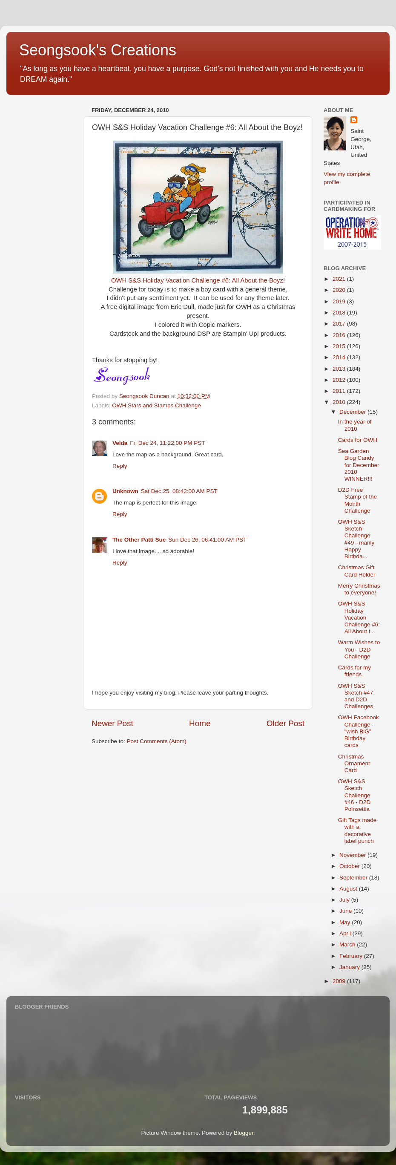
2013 (340, 369)
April (346, 933)
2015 (340, 346)
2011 (340, 391)
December (353, 412)
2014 (340, 357)
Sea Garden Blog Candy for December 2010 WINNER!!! (358, 465)
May (345, 922)
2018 (340, 312)
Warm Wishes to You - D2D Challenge (359, 649)
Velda (119, 443)
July (345, 900)
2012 (340, 380)
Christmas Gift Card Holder (357, 570)
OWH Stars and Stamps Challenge (156, 405)
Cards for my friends (354, 671)
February (351, 956)
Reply (119, 466)
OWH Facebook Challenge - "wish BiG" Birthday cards (358, 731)
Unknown (125, 491)
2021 (340, 279)
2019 (340, 301)
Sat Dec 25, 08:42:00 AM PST (179, 491)
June (346, 911)
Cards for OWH (357, 440)
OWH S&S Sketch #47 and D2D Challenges (355, 696)
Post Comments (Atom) (157, 741)
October (350, 866)
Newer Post (112, 723)
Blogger (243, 1133)
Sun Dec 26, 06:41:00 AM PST (207, 539)
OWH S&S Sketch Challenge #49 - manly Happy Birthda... (356, 539)
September (354, 877)
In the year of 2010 (355, 425)
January (350, 967)
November (353, 855)
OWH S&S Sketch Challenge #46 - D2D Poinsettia (354, 795)
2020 (340, 290)
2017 (340, 323)
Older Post (285, 723)
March (348, 944)
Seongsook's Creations (97, 50)
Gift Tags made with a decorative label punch (357, 830)
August (349, 888)
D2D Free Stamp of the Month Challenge (357, 500)
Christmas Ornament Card (354, 763)
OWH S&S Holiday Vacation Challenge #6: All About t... (359, 617)
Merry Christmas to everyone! (359, 589)
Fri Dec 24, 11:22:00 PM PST (167, 443)
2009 (340, 981)
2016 (340, 335)
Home (199, 723)
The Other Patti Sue (139, 539)
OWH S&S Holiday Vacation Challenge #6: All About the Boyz (197, 280)
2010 (340, 402)
